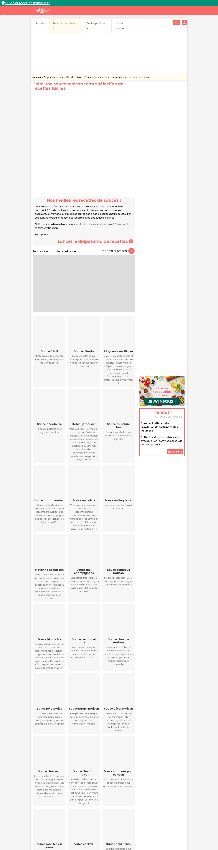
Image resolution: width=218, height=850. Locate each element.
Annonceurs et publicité (49, 838)
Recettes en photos (95, 802)
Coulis (175, 808)
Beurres (74, 808)
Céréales (101, 808)
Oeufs (158, 811)
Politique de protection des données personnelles (102, 841)
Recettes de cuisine (64, 26)
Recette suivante (118, 208)
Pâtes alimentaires (48, 814)
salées (80, 814)
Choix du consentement (144, 841)
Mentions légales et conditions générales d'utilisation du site (108, 838)
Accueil (40, 23)
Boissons (87, 808)
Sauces (92, 814)
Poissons (67, 814)
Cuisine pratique (95, 26)
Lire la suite (175, 396)
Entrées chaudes (81, 811)
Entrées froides (102, 811)
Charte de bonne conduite (156, 838)
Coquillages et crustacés (154, 808)
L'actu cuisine (120, 26)
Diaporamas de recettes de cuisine (63, 77)
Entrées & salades (59, 811)
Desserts (41, 811)
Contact (69, 838)
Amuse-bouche (57, 808)
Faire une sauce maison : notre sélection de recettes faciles (116, 77)
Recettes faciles (68, 802)
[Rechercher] (176, 22)
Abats (42, 808)
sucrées (128, 814)
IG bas (133, 811)
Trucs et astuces (151, 802)
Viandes (141, 814)
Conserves (131, 808)
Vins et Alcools (157, 814)
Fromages (120, 811)
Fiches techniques (124, 802)
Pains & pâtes (172, 811)
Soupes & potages (110, 814)
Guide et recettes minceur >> (27, 3)
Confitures (116, 808)
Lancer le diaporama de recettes (95, 198)
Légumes (145, 811)
